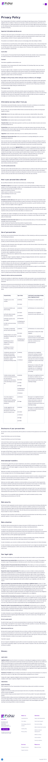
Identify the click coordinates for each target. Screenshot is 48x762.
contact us (24, 285)
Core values (23, 721)
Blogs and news (38, 747)
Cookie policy (24, 728)
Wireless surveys (38, 734)
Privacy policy (24, 731)
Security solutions (38, 740)
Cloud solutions (38, 737)
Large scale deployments (40, 718)
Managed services (25, 747)
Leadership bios (24, 718)
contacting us (24, 669)
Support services (24, 750)
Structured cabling (38, 723)
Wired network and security (40, 726)
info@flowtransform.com (6, 731)
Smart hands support (39, 721)
